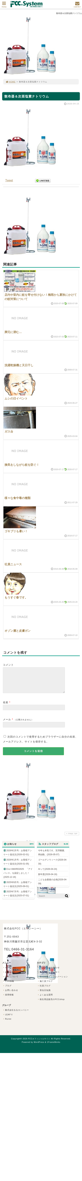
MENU (4, 5)
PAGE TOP (71, 838)
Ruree (7, 1023)
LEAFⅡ (8, 1019)
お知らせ (8, 976)
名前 (5, 706)
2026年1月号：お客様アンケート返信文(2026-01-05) (17, 866)
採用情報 (8, 999)
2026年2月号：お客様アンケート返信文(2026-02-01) (17, 857)
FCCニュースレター (48, 976)
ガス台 (9, 431)
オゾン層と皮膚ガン (18, 630)
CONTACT (77, 5)
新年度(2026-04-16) (47, 878)
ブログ (7, 990)
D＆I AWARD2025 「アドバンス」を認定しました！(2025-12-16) (18, 877)
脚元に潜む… (13, 332)
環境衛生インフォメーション (52, 981)
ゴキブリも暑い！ (16, 531)
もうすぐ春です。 (16, 597)
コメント (8, 664)
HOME (10, 82)
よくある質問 (45, 999)
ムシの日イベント (16, 398)
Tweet (9, 180)
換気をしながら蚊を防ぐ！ (22, 464)
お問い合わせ (10, 994)
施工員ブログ (45, 985)
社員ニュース (13, 564)
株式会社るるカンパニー (16, 1014)
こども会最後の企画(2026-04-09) (52, 886)
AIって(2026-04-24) (47, 873)
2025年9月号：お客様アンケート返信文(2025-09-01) (17, 888)
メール (7, 723)
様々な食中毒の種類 (18, 498)
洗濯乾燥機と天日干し (19, 365)
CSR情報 (8, 985)
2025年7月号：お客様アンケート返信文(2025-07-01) (17, 898)
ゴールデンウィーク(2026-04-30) (52, 866)
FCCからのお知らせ (48, 972)
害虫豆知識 (44, 994)
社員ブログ (44, 990)
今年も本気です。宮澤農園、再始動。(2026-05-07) (52, 857)
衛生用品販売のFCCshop (51, 1004)
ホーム (7, 972)
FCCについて (10, 981)
